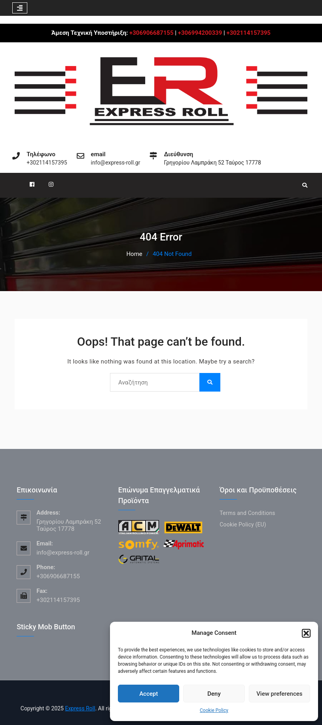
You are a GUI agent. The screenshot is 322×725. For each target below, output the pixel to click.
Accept (148, 693)
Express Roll (80, 708)
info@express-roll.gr (115, 163)
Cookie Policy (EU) (243, 524)
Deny (214, 693)
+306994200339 (200, 32)
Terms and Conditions (247, 513)
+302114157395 (249, 32)
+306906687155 (151, 32)
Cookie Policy (214, 710)
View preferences (279, 693)
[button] (306, 633)
